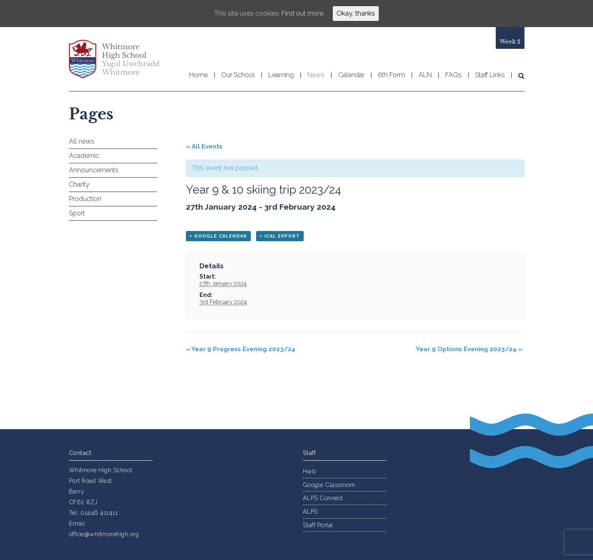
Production (85, 199)
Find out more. (303, 13)
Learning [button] (281, 75)
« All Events (204, 146)
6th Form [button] (391, 75)
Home (198, 75)
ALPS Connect (323, 497)
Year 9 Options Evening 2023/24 (469, 349)
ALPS (310, 511)
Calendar (351, 75)
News (316, 75)
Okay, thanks (356, 13)
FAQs (453, 75)
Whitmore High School (114, 59)
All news (81, 141)
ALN (425, 75)
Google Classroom (329, 484)
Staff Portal (318, 524)
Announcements (94, 170)
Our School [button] (238, 75)
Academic (84, 156)
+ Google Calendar (218, 236)
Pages (91, 114)
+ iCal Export (280, 236)
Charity (79, 184)
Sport (77, 213)
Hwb (309, 471)
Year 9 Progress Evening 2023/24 (240, 349)
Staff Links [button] (490, 75)
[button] (518, 75)
